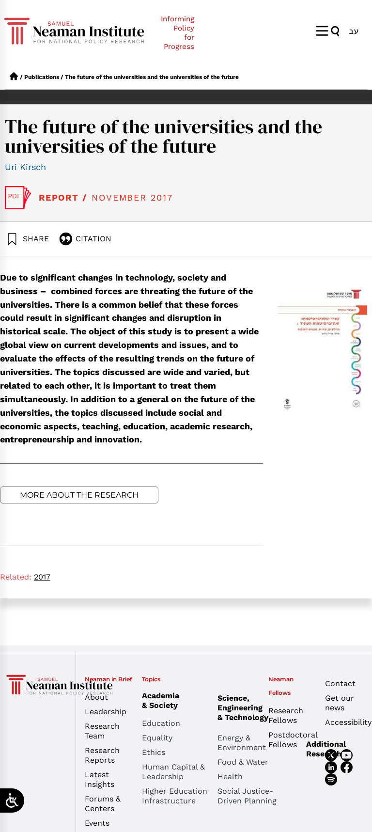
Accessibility (346, 722)
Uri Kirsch (25, 167)
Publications (41, 77)
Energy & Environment (241, 742)
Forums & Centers (103, 803)
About (96, 697)
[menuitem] (353, 30)
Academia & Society (163, 700)
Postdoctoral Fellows (289, 739)
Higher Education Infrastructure (174, 795)
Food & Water (242, 762)
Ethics (153, 752)
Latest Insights (99, 779)
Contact (340, 683)
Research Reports (102, 755)
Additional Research (326, 748)
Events (97, 823)
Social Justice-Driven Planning (247, 795)
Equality (157, 737)
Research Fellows (285, 715)
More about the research (79, 495)
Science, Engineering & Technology (255, 707)
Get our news (339, 702)
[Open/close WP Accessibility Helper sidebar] (12, 800)
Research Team (102, 731)
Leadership (105, 711)
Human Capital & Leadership (173, 771)
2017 (42, 576)
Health (230, 776)
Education (161, 723)
